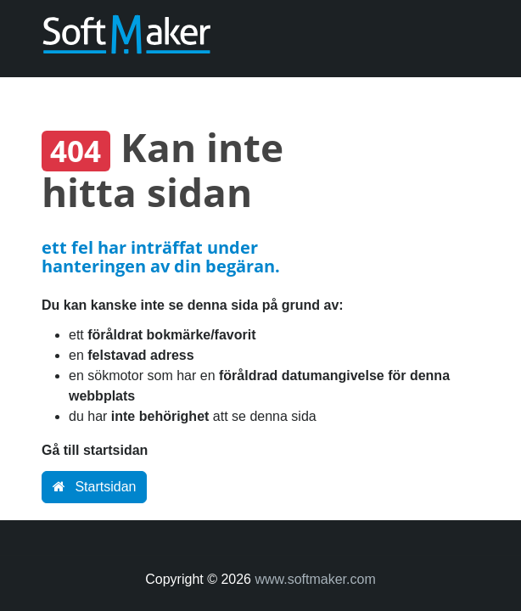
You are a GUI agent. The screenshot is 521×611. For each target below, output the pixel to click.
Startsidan (94, 486)
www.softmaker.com (315, 579)
